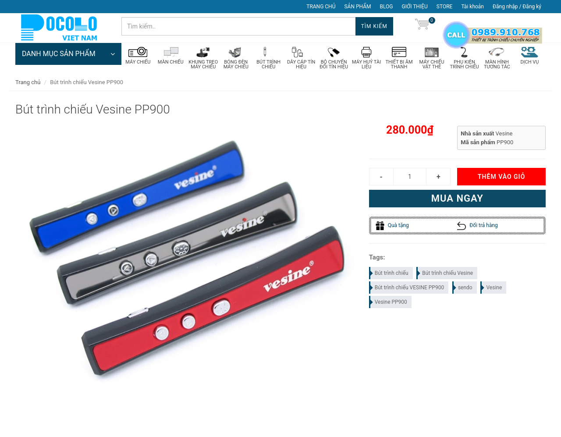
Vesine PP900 (388, 303)
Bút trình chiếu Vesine (445, 274)
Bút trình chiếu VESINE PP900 (407, 288)
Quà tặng (392, 227)
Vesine (491, 288)
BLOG (386, 7)
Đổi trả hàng (477, 227)
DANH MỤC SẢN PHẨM (68, 55)
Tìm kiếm (374, 26)
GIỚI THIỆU (415, 7)
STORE (445, 7)
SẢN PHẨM (357, 7)
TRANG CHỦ (320, 7)
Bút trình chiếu (389, 274)
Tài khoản (472, 7)
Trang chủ (27, 83)
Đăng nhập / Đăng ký (517, 7)
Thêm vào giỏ (501, 177)
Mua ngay (457, 199)
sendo (462, 288)
